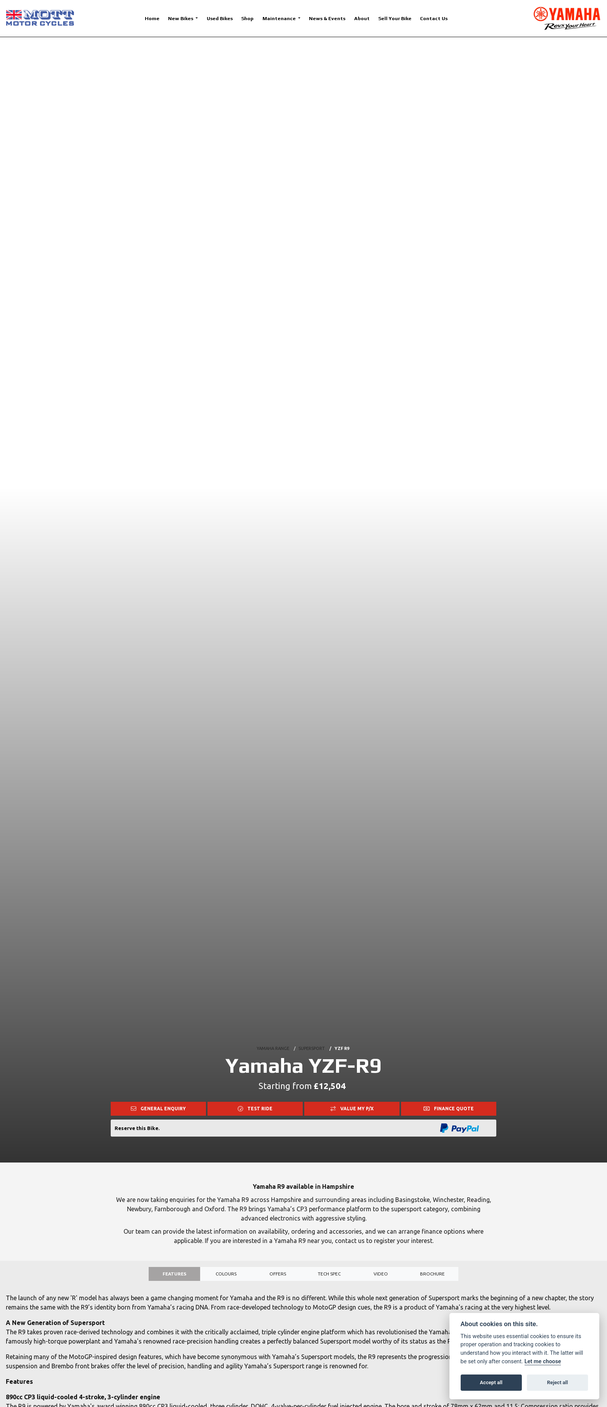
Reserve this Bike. (137, 1128)
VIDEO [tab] (381, 1275)
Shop (247, 18)
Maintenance (279, 18)
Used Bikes (220, 18)
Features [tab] (174, 1275)
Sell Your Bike (395, 18)
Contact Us (434, 18)
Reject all (557, 1382)
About (362, 18)
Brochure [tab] (433, 1275)
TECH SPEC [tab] (329, 1275)
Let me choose (543, 1361)
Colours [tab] (226, 1275)
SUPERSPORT (311, 1039)
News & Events (327, 18)
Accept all (491, 1382)
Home (152, 18)
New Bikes (181, 18)
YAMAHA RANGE (273, 1039)
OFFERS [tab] (277, 1275)
